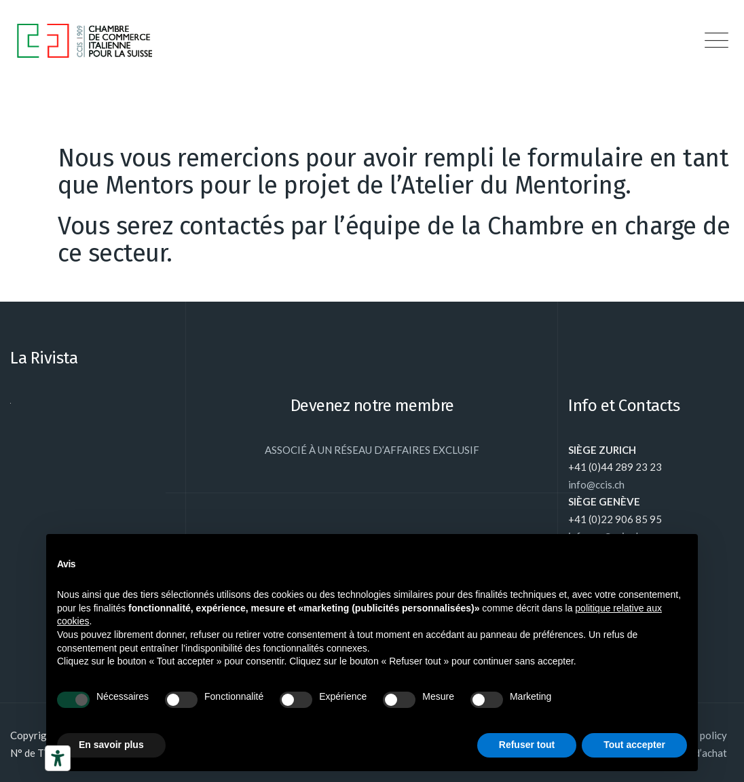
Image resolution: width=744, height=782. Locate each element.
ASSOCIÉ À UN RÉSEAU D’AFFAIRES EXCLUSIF (372, 450)
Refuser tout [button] (527, 744)
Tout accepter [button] (634, 744)
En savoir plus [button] (111, 744)
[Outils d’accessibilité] (58, 758)
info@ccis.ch (596, 484)
